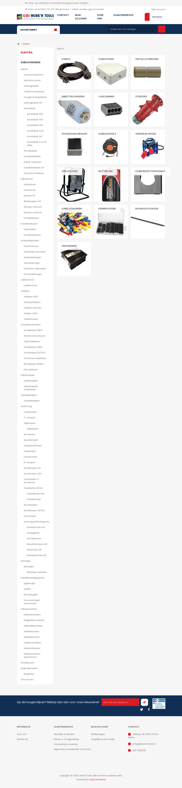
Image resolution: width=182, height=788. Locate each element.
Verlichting (26, 406)
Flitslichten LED (34, 549)
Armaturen (29, 434)
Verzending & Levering (65, 744)
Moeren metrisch (33, 212)
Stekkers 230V (31, 296)
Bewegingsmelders (34, 363)
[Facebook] (148, 709)
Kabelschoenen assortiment (32, 655)
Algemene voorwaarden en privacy (72, 749)
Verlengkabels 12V (33, 102)
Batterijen (26, 560)
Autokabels (29, 108)
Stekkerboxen (31, 319)
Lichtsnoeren (30, 456)
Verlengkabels (31, 85)
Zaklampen (30, 423)
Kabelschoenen (29, 609)
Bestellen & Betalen (64, 734)
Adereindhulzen (32, 648)
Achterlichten (34, 538)
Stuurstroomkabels (34, 173)
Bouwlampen (31, 504)
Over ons (21, 734)
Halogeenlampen (33, 445)
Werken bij (22, 739)
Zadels (27, 589)
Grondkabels (30, 150)
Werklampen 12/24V (34, 510)
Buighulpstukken (29, 668)
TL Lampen (29, 417)
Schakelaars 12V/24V (34, 352)
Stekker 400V (31, 313)
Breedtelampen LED (37, 544)
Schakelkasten (31, 218)
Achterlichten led (36, 527)
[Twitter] (141, 709)
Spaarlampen (31, 440)
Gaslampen (30, 451)
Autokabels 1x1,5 (35, 113)
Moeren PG (29, 195)
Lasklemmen (27, 279)
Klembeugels (30, 594)
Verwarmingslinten (33, 74)
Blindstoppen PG (32, 201)
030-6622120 (139, 750)
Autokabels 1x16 (35, 125)
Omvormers (69, 246)
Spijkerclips (29, 583)
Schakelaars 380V (33, 330)
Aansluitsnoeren (32, 80)
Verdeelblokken (29, 395)
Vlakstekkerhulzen (33, 625)
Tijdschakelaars (32, 341)
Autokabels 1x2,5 (35, 130)
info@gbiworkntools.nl (143, 743)
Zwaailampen (34, 499)
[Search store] (132, 29)
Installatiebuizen (29, 223)
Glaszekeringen (32, 262)
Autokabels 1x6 (34, 136)
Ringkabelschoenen (34, 620)
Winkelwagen (98, 734)
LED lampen (30, 516)
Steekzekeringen (32, 257)
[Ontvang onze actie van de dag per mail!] (120, 702)
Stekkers (25, 291)
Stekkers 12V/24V (33, 307)
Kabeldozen (27, 178)
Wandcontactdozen (34, 335)
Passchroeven (31, 246)
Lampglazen (33, 532)
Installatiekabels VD (34, 167)
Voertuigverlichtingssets (36, 521)
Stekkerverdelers (32, 642)
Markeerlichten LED (37, 555)
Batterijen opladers (37, 572)
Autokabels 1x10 (35, 119)
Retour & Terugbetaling (66, 739)
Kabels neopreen (33, 162)
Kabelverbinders (32, 614)
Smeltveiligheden (30, 240)
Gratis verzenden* (37, 9)
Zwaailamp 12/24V (33, 488)
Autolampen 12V (32, 468)
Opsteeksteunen (36, 493)
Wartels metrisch (33, 206)
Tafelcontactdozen (34, 91)
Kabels (24, 69)
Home (18, 44)
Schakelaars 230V (33, 347)
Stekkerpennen (32, 637)
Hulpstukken (30, 229)
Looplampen (30, 411)
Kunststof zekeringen (35, 268)
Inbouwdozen (31, 369)
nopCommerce (97, 779)
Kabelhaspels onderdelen (31, 388)
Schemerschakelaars (35, 358)
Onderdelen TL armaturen (31, 481)
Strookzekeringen (33, 274)
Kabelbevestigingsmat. (33, 577)
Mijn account (158, 9)
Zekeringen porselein (35, 251)
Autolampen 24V (33, 473)
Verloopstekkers (32, 302)
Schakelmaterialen (31, 324)
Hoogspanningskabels (35, 97)
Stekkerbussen (31, 631)
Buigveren (29, 673)
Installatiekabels (32, 156)
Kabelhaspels (28, 375)
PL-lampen (29, 462)
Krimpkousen (107, 208)
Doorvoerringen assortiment (32, 602)
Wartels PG (29, 190)
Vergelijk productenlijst (103, 739)
